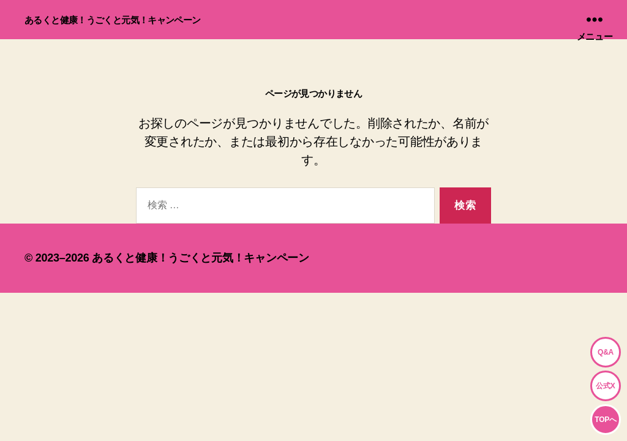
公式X (605, 386)
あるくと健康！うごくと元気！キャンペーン (112, 19)
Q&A (606, 352)
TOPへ (605, 419)
